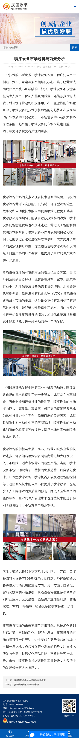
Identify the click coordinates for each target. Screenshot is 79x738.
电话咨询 (10, 733)
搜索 (74, 47)
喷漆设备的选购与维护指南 (26, 684)
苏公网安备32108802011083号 (21, 722)
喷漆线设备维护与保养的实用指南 (30, 680)
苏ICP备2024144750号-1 (23, 716)
